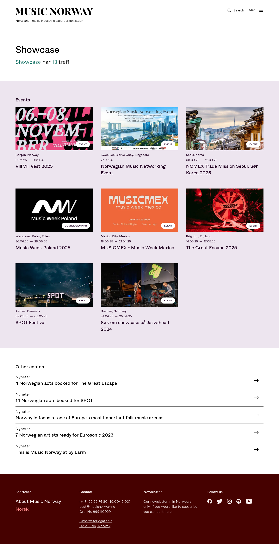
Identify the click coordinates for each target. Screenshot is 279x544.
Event (83, 144)
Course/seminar (76, 225)
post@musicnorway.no (97, 506)
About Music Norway (38, 501)
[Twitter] (219, 501)
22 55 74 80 (98, 501)
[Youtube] (249, 501)
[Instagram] (229, 501)
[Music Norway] (54, 15)
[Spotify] (238, 501)
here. (168, 511)
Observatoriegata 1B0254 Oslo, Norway (95, 523)
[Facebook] (209, 501)
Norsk (22, 509)
